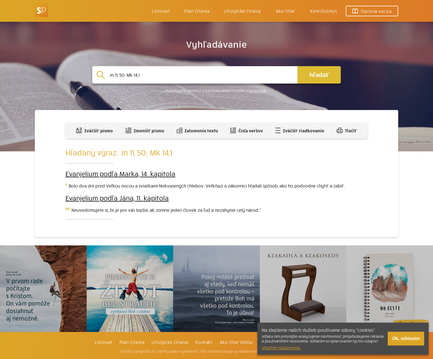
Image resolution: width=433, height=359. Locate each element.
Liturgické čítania (242, 11)
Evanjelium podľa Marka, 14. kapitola (120, 173)
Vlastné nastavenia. (281, 347)
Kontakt (204, 342)
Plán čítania (132, 342)
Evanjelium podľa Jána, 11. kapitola (117, 198)
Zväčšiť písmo (94, 130)
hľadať (319, 74)
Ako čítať (285, 11)
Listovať (161, 11)
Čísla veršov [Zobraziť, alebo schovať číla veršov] (246, 130)
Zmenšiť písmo (144, 130)
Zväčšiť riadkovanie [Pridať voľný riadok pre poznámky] (299, 130)
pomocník (258, 90)
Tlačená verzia (372, 11)
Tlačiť (347, 130)
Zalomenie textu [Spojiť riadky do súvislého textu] (197, 130)
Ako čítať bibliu (236, 342)
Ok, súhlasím (406, 338)
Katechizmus (323, 11)
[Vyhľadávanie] (201, 75)
